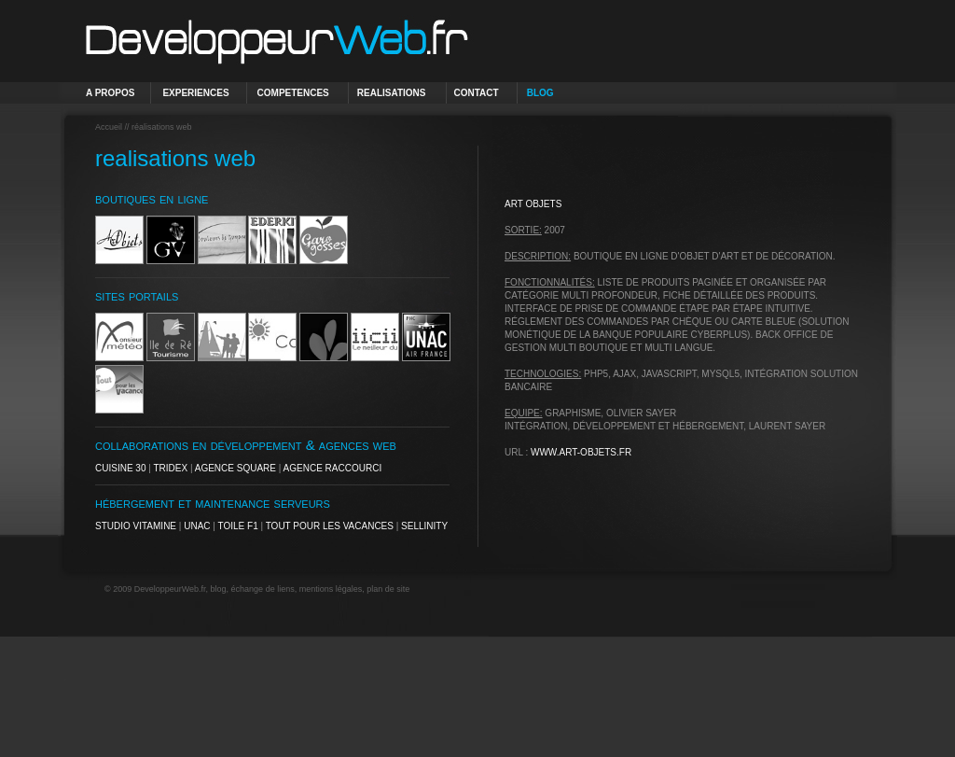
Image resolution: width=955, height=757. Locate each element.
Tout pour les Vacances (330, 526)
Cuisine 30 (120, 468)
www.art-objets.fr (581, 452)
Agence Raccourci (333, 468)
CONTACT (476, 93)
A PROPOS (110, 93)
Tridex (170, 468)
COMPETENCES (293, 93)
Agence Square (235, 468)
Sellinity (424, 526)
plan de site (388, 589)
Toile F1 (238, 526)
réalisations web (161, 127)
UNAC (197, 526)
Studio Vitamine (135, 526)
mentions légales (331, 589)
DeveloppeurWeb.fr (170, 589)
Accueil (108, 127)
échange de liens (263, 589)
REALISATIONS (391, 93)
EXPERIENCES (195, 93)
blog (219, 589)
